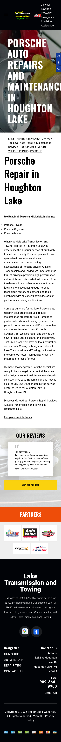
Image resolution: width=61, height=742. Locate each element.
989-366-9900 (22, 383)
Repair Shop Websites (41, 711)
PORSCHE (36, 151)
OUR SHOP (11, 654)
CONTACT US (13, 671)
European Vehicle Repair (18, 417)
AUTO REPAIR (13, 659)
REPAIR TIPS (13, 665)
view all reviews (30, 484)
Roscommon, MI (23, 451)
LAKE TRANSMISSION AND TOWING (29, 138)
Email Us (51, 692)
